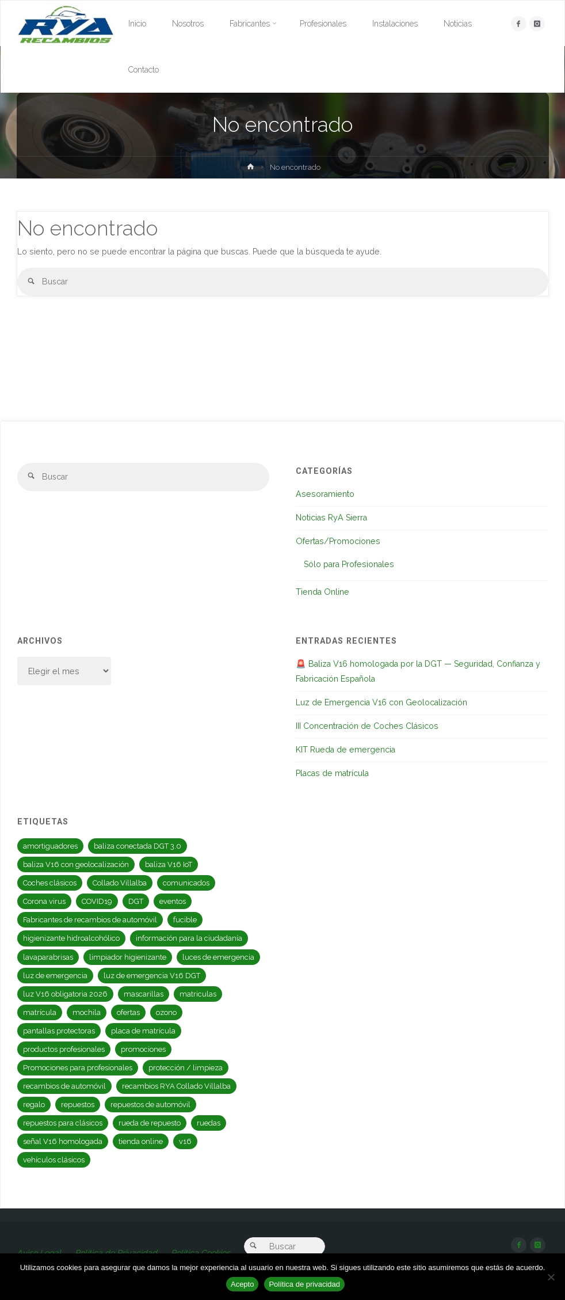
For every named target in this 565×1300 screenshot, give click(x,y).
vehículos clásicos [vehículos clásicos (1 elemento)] (54, 1159)
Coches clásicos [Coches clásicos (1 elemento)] (50, 883)
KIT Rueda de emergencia (345, 749)
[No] (550, 1277)
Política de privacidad (304, 1284)
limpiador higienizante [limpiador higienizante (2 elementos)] (127, 957)
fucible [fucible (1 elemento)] (185, 919)
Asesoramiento (325, 494)
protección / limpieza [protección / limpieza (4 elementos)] (185, 1067)
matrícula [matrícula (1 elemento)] (39, 1012)
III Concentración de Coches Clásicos (367, 726)
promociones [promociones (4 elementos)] (143, 1049)
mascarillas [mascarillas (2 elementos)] (143, 994)
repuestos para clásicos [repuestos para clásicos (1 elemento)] (62, 1123)
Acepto (242, 1284)
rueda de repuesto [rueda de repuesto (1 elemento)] (150, 1123)
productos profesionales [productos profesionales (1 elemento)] (64, 1049)
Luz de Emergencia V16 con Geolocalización (381, 702)
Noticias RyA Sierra (331, 517)
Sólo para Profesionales (349, 564)
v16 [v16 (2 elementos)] (185, 1141)
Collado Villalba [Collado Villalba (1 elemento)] (120, 883)
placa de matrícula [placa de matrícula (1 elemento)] (143, 1031)
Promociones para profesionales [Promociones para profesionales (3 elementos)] (77, 1067)
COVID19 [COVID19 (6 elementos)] (97, 901)
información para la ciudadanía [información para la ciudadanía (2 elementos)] (189, 938)
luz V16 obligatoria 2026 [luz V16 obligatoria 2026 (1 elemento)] (65, 994)
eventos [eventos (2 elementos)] (172, 901)
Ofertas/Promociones (338, 541)
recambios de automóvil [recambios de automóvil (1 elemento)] (64, 1086)
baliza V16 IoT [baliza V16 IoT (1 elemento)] (168, 864)
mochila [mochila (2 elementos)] (86, 1012)
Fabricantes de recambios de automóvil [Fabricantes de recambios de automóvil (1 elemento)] (90, 919)
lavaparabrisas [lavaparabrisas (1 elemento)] (48, 957)
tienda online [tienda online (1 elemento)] (141, 1141)
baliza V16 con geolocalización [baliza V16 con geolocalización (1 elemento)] (76, 864)
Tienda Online (322, 591)
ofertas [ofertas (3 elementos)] (128, 1012)
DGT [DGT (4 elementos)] (135, 901)
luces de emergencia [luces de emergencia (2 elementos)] (218, 957)
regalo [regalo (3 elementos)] (34, 1104)
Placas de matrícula (332, 773)
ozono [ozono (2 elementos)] (166, 1012)
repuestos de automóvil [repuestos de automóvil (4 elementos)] (150, 1104)
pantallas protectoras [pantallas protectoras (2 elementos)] (59, 1031)
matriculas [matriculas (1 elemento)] (198, 994)
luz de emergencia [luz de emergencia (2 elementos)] (55, 975)
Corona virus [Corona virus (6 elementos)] (44, 901)
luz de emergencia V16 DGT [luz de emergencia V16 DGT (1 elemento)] (152, 975)
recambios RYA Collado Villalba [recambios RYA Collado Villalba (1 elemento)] (176, 1086)
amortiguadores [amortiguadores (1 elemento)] (50, 846)
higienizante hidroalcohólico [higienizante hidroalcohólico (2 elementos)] (71, 938)
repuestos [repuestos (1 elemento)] (77, 1104)
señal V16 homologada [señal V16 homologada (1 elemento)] (62, 1141)
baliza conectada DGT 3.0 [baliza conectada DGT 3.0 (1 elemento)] (137, 846)
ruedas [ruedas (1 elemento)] (208, 1123)
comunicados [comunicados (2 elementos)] (186, 883)
